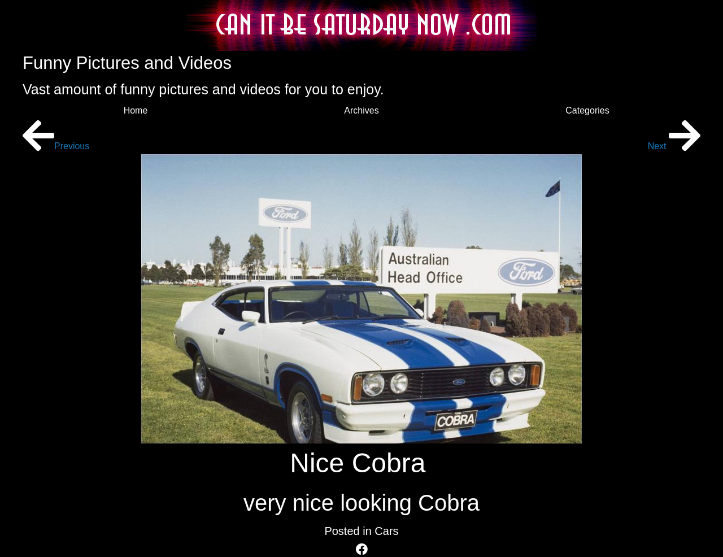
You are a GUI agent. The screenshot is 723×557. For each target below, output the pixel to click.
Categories (587, 110)
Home (136, 110)
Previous (56, 146)
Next (674, 146)
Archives (361, 110)
